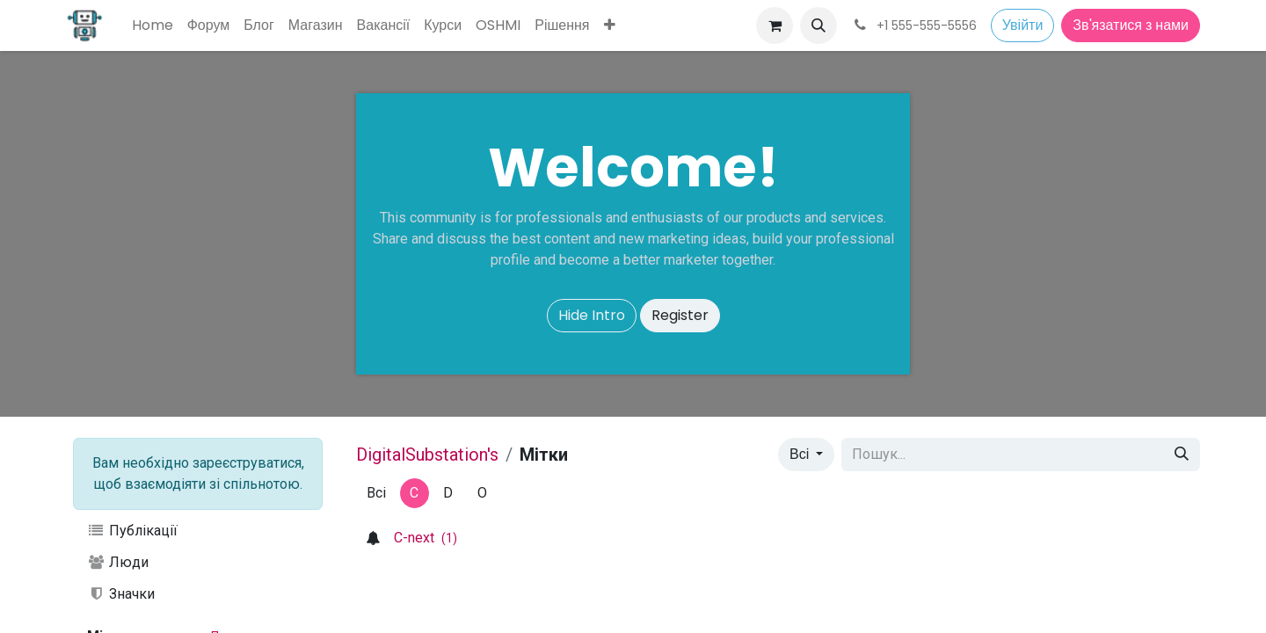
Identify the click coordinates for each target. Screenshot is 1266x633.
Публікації (132, 530)
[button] (818, 25)
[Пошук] (1181, 454)
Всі (800, 454)
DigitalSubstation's (427, 454)
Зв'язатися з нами (1131, 25)
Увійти (1023, 25)
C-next (425, 537)
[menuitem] (152, 25)
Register (680, 315)
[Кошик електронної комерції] (774, 25)
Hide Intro (591, 315)
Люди (118, 562)
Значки (121, 594)
